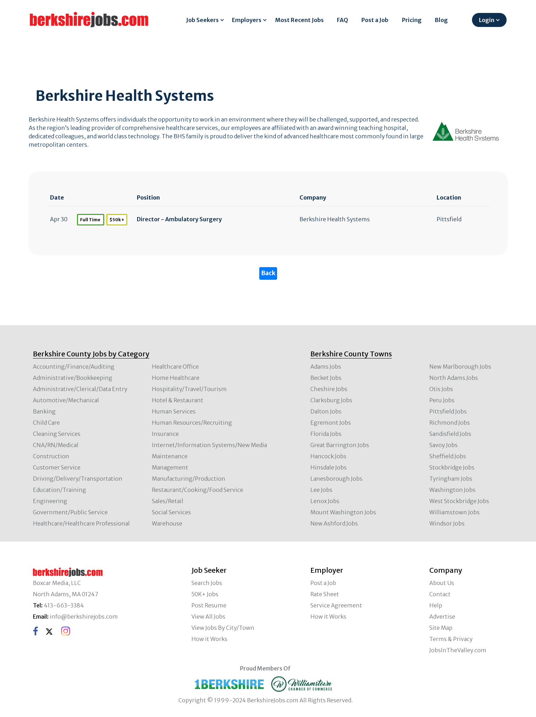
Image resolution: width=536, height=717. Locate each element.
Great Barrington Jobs (339, 444)
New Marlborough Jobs (460, 366)
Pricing (412, 19)
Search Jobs (206, 582)
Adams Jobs (325, 366)
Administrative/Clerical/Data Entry (80, 388)
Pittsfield (449, 219)
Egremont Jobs (330, 422)
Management (170, 467)
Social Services (171, 512)
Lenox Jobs (324, 500)
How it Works (209, 638)
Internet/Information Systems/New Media (209, 444)
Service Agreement (336, 605)
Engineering (50, 500)
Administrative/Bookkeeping (72, 377)
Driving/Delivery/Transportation (77, 478)
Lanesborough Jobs (336, 478)
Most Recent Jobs (299, 19)
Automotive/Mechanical (66, 400)
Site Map (440, 627)
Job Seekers (202, 19)
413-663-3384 (64, 605)
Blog (441, 19)
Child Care (46, 422)
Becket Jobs (325, 377)
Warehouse (167, 523)
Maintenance (170, 456)
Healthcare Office (175, 366)
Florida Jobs (325, 433)
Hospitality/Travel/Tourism (189, 388)
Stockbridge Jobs (451, 467)
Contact (440, 594)
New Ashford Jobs (334, 523)
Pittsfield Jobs (448, 411)
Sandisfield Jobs (450, 433)
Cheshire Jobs (328, 388)
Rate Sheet (324, 594)
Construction (51, 456)
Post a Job (374, 19)
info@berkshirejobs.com (84, 616)
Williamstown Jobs (454, 512)
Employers (246, 19)
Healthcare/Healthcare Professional (81, 523)
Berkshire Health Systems (334, 219)
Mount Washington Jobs (343, 512)
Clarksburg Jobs (331, 400)
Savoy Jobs (443, 444)
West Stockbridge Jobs (459, 500)
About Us (441, 582)
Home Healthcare (175, 377)
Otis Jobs (441, 388)
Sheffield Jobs (447, 456)
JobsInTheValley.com (457, 650)
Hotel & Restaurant (177, 400)
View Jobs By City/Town (222, 627)
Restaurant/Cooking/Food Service (197, 489)
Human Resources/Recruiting (192, 422)
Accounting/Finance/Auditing (73, 366)
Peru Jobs (441, 400)
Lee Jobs (321, 489)
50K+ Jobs (204, 594)
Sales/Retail (167, 500)
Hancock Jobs (328, 456)
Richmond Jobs (449, 422)
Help (435, 605)
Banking (44, 411)
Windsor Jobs (447, 523)
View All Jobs (208, 616)
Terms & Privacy (451, 638)
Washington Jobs (452, 489)
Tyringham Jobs (450, 478)
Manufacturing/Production (188, 478)
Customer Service (56, 467)
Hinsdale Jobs (328, 467)
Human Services (174, 411)
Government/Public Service (70, 512)
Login (486, 19)
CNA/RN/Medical (55, 444)
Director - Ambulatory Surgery (179, 219)
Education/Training (59, 489)
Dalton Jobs (325, 411)
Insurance (165, 433)
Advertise (442, 616)
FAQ (342, 19)
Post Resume (208, 605)
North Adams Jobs (453, 377)
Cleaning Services (56, 433)
